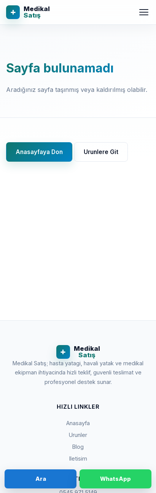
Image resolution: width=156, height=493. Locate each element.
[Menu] (144, 12)
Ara (40, 478)
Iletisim (78, 458)
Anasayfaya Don (39, 152)
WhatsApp (115, 478)
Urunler (78, 435)
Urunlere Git (101, 152)
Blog (78, 446)
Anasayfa (78, 423)
